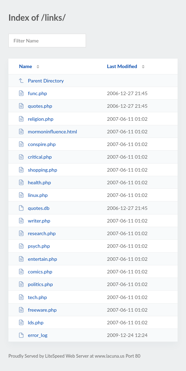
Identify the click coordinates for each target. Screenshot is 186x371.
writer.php (34, 221)
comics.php (35, 271)
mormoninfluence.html (47, 131)
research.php (37, 233)
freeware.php (37, 310)
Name (25, 66)
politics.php (35, 284)
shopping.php (37, 170)
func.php (32, 93)
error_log (32, 335)
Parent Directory (41, 81)
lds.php (31, 322)
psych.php (34, 246)
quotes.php (35, 106)
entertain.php (37, 259)
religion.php (35, 119)
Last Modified (122, 66)
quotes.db (33, 208)
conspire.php (36, 144)
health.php (34, 182)
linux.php (33, 195)
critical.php (35, 157)
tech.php (32, 297)
